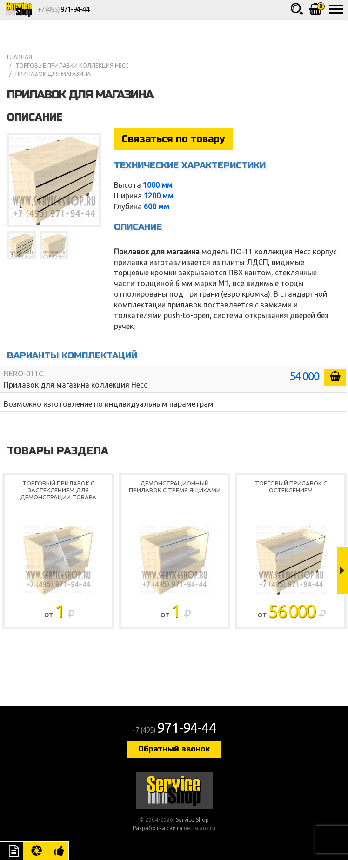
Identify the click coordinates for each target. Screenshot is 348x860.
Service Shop (18, 9)
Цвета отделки (34, 850)
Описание (11, 850)
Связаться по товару (173, 139)
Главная (19, 57)
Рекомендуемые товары (57, 850)
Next (342, 570)
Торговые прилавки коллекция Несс (71, 65)
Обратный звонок (174, 748)
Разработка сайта (157, 828)
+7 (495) (63, 9)
